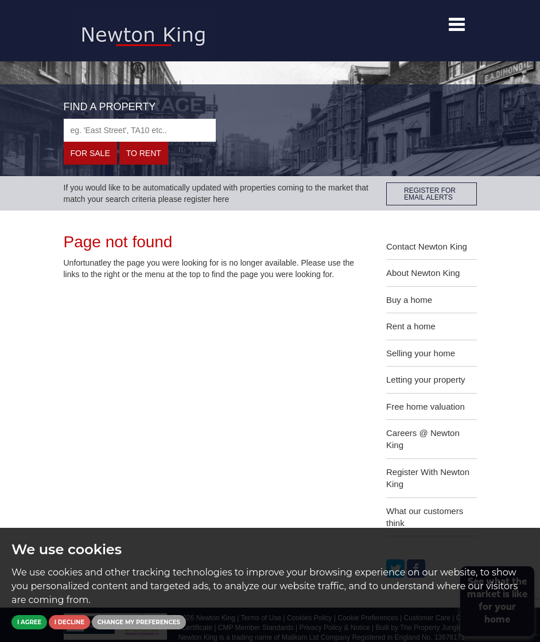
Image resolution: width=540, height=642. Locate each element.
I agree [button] (29, 622)
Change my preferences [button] (139, 622)
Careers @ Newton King (423, 439)
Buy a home (409, 300)
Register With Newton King (427, 478)
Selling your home (420, 353)
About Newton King (423, 273)
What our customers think (424, 517)
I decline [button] (69, 622)
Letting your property (425, 379)
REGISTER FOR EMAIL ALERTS (430, 193)
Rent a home (411, 326)
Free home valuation (425, 406)
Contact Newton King (426, 246)
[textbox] (140, 130)
